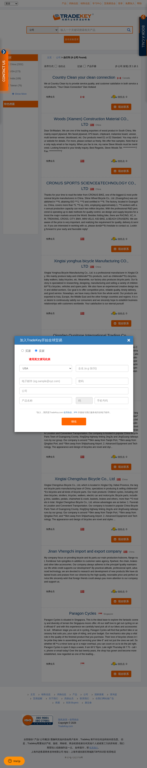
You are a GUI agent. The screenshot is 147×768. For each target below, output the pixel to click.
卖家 (42, 350)
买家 (28, 350)
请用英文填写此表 (39, 359)
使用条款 (68, 412)
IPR (75, 412)
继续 (74, 421)
